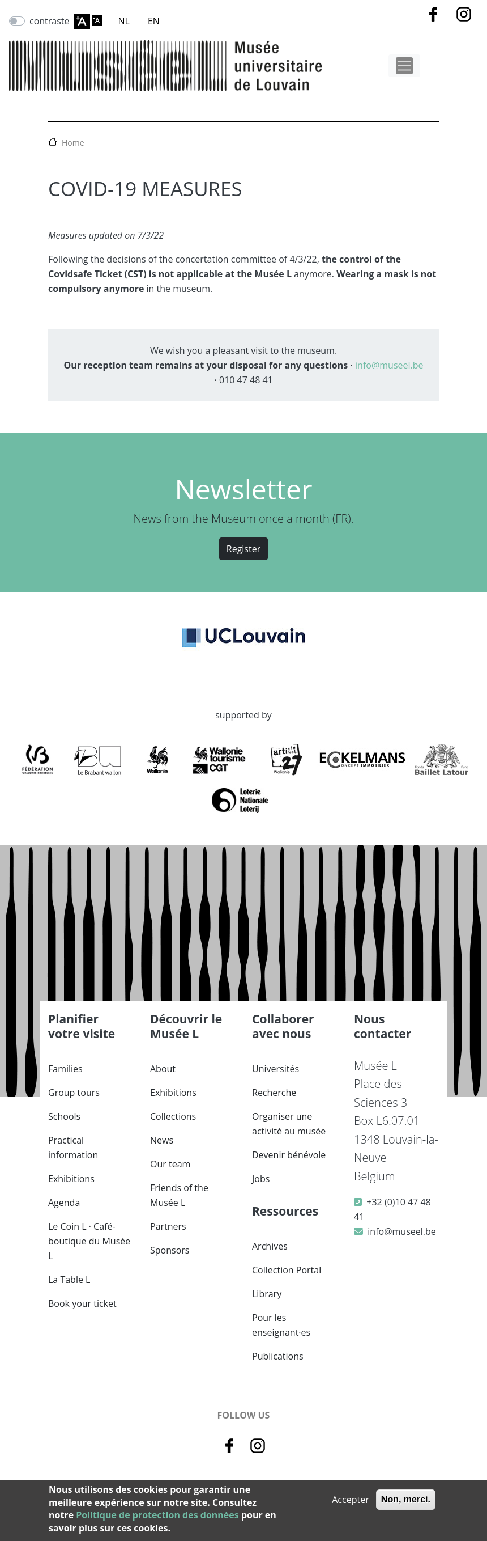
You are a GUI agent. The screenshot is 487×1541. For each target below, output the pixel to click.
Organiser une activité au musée (289, 1123)
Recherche (274, 1092)
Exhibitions (71, 1178)
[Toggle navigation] (404, 65)
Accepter (350, 1499)
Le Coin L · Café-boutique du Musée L (89, 1241)
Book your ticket (82, 1303)
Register (243, 549)
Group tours (74, 1092)
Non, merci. (405, 1499)
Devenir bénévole (289, 1155)
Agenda (64, 1202)
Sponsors (169, 1250)
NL (124, 21)
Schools (64, 1116)
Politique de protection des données (157, 1515)
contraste (49, 21)
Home (73, 142)
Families (65, 1068)
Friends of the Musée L (179, 1195)
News (161, 1140)
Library (266, 1294)
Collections (173, 1116)
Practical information (73, 1147)
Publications (278, 1356)
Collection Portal (286, 1270)
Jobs (261, 1178)
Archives (270, 1246)
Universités (275, 1068)
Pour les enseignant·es (281, 1325)
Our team (170, 1164)
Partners (168, 1226)
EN (154, 21)
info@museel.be (389, 365)
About (163, 1068)
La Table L (69, 1279)
